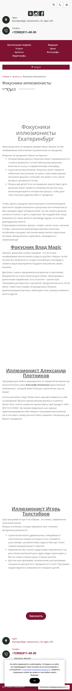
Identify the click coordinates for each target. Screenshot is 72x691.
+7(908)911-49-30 (24, 32)
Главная (5, 76)
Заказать (36, 616)
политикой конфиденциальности (36, 670)
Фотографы (53, 52)
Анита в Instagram (36, 13)
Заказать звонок (22, 658)
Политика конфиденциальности (54, 687)
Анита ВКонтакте (30, 13)
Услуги (19, 48)
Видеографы (19, 55)
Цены (53, 48)
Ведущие (53, 44)
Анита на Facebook (41, 13)
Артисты (19, 52)
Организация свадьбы (19, 44)
